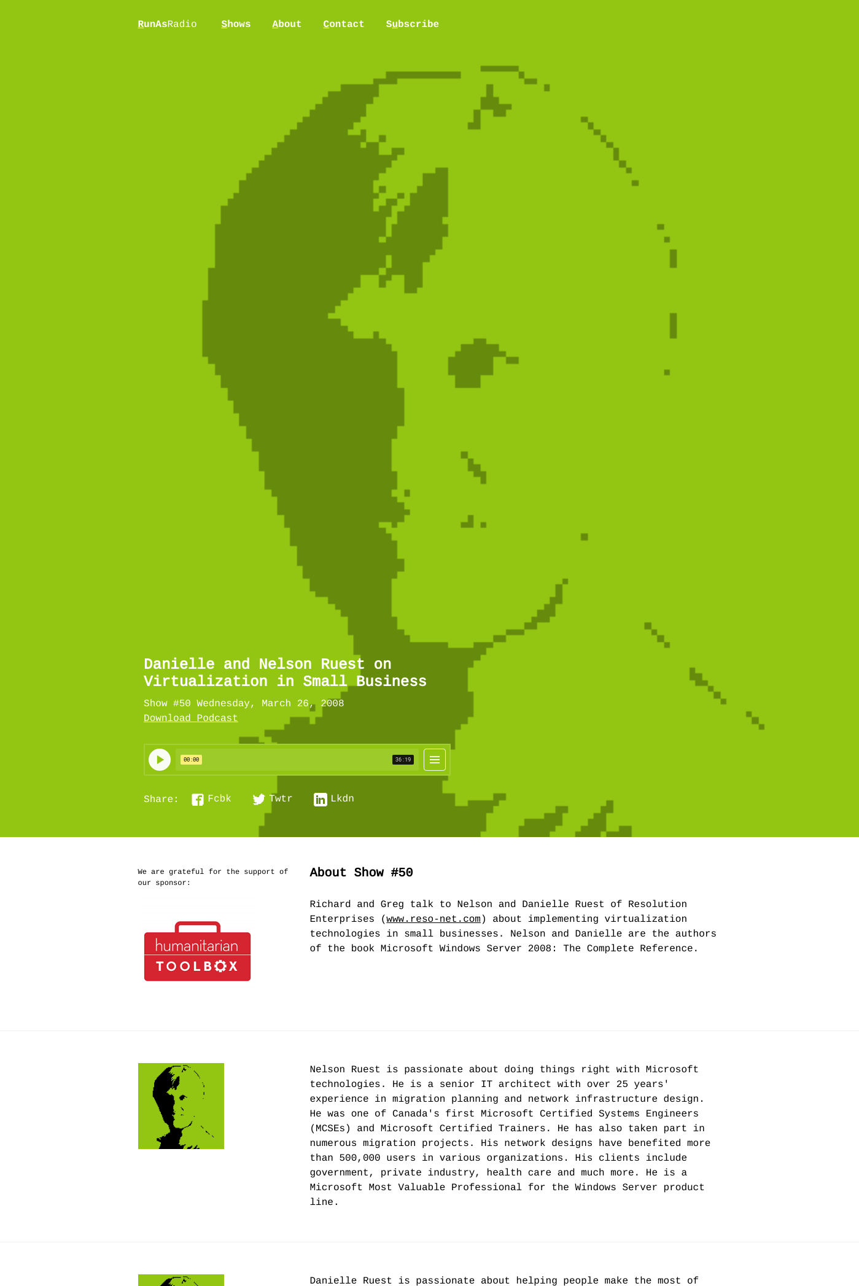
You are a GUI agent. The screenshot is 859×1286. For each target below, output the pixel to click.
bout (287, 24)
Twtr (280, 799)
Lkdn (342, 799)
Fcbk (219, 799)
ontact (344, 24)
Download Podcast (191, 719)
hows (236, 24)
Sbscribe (412, 24)
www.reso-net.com (433, 920)
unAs (167, 25)
